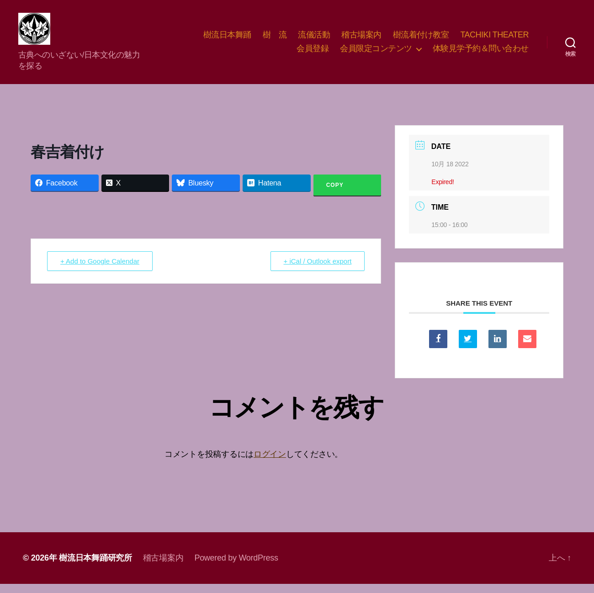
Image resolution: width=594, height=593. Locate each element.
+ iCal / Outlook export (318, 270)
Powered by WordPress (236, 567)
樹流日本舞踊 (227, 39)
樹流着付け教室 (421, 39)
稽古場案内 (361, 39)
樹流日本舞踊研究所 (95, 567)
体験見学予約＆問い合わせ (481, 53)
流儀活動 (314, 39)
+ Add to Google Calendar (99, 270)
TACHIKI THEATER (494, 39)
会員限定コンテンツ (376, 53)
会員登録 (313, 53)
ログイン (270, 463)
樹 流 (275, 39)
